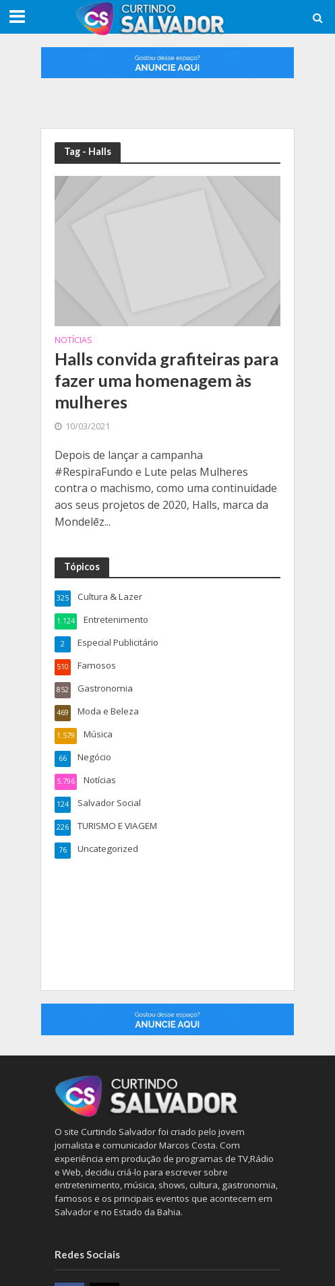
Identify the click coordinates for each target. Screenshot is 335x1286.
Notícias (73, 341)
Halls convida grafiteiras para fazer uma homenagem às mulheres (166, 380)
